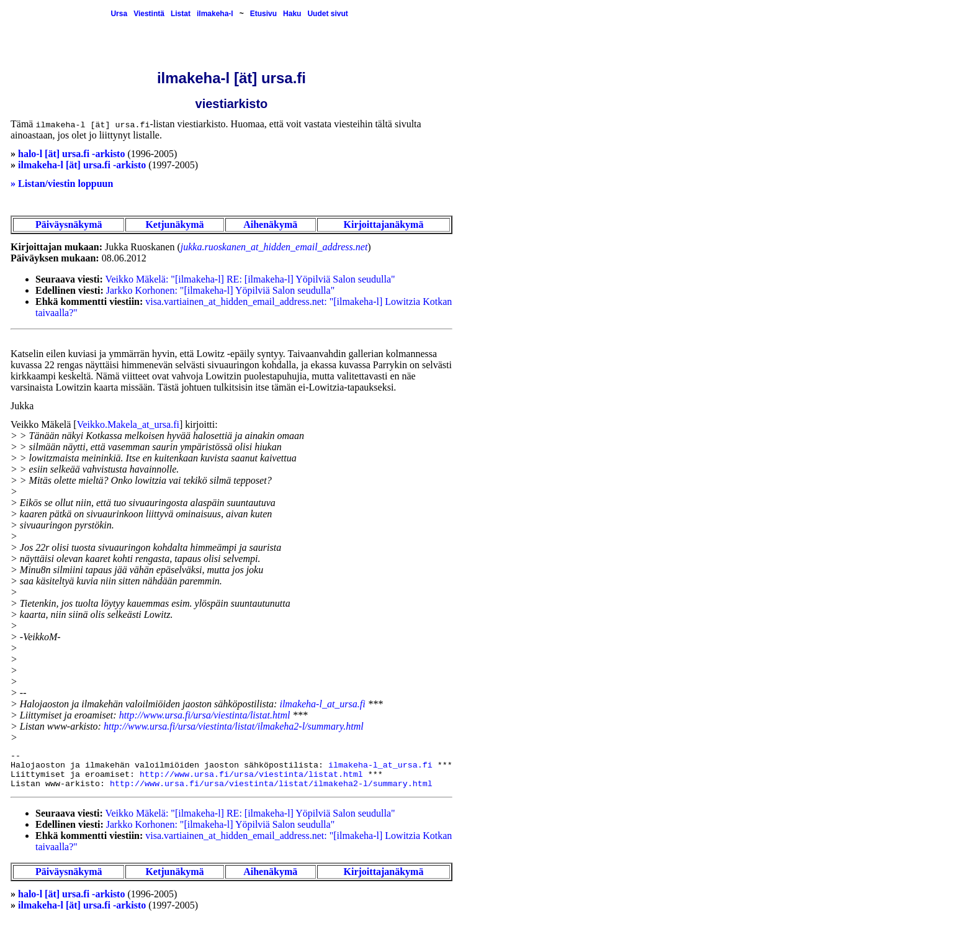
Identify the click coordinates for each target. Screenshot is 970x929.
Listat (181, 13)
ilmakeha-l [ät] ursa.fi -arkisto (82, 165)
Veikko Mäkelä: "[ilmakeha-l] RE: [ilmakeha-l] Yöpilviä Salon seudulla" (250, 279)
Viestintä (148, 13)
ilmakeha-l (215, 13)
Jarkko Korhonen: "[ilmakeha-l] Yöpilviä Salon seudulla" (220, 290)
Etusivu (263, 13)
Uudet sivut (327, 13)
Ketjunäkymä (174, 224)
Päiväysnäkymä (68, 224)
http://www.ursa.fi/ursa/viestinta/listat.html (204, 715)
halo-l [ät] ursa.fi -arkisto (71, 153)
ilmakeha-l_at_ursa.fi (322, 704)
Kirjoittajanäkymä (384, 224)
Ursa (118, 13)
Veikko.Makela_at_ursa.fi (128, 424)
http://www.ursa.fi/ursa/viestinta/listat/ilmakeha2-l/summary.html (234, 726)
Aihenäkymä (270, 224)
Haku (292, 13)
